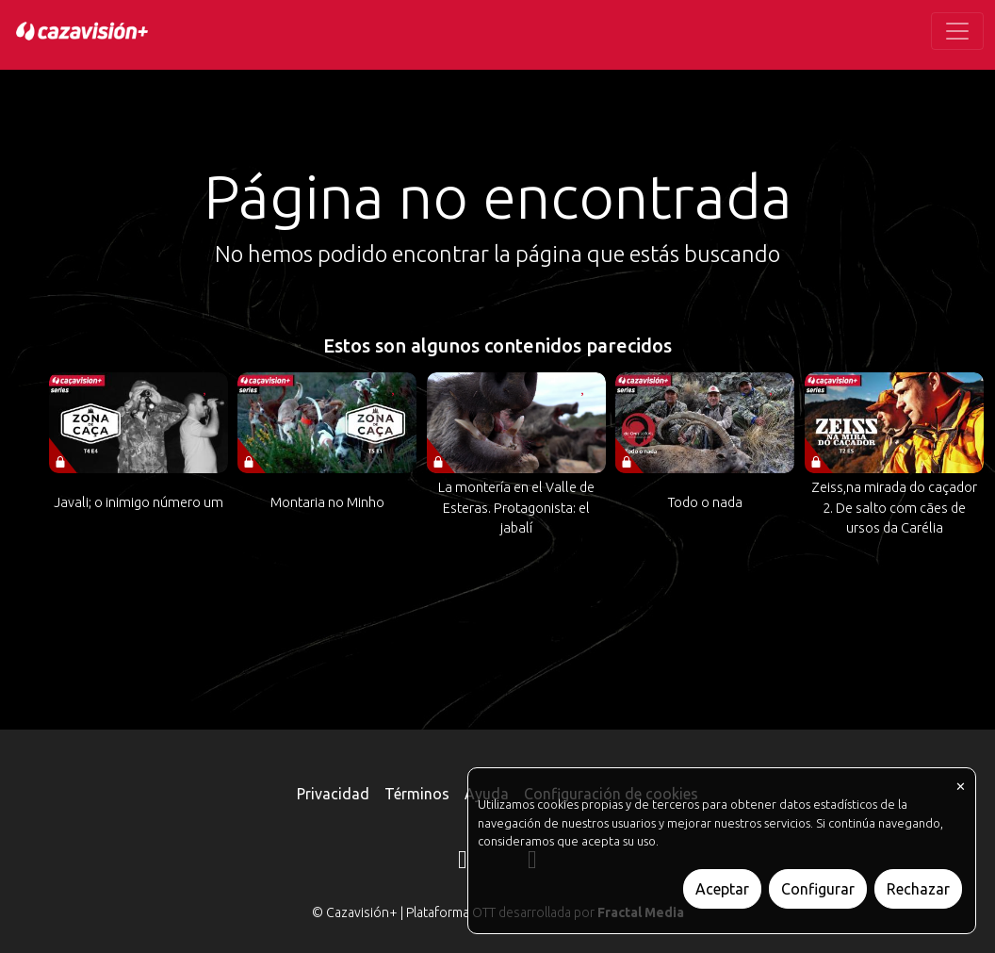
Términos (416, 793)
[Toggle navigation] (957, 31)
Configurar (818, 888)
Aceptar (722, 888)
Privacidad (333, 793)
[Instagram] (463, 862)
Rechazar (918, 888)
